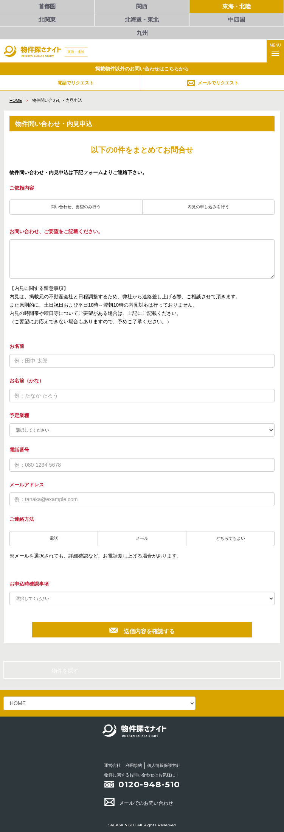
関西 (141, 6)
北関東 (47, 19)
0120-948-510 (149, 784)
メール (142, 538)
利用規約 (134, 765)
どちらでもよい (230, 538)
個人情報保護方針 (163, 765)
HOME (15, 100)
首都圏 (47, 6)
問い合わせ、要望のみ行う (76, 206)
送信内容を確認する (141, 630)
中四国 (236, 19)
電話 (54, 538)
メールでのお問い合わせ (138, 803)
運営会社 (112, 765)
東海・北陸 (236, 6)
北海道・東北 (142, 19)
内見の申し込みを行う (208, 206)
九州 (142, 33)
